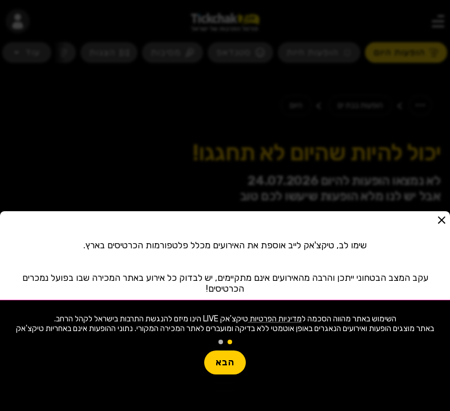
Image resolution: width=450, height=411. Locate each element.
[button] (441, 219)
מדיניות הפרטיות (275, 319)
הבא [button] (225, 362)
